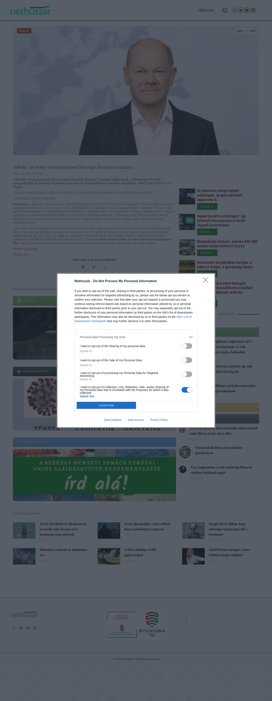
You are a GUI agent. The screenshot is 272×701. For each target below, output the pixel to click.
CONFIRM (106, 405)
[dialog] (136, 350)
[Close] (207, 281)
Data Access (136, 420)
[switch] (187, 346)
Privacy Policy (159, 420)
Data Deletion (112, 420)
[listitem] (136, 337)
